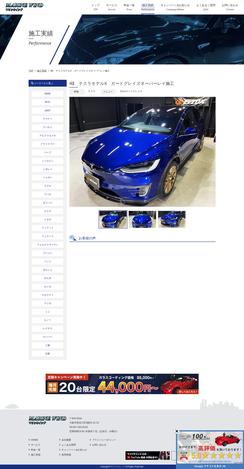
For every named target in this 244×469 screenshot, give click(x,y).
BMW (48, 93)
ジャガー (47, 177)
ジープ (47, 152)
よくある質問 (69, 444)
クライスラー (47, 144)
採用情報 (66, 454)
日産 (47, 353)
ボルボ (47, 278)
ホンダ (47, 286)
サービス (35, 444)
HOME (34, 439)
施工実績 (42, 70)
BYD (47, 102)
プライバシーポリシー (104, 439)
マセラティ (48, 295)
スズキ (47, 185)
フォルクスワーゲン (47, 244)
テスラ (47, 211)
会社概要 (66, 439)
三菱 (47, 345)
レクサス (47, 328)
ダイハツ (47, 202)
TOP (31, 70)
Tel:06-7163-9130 (78, 427)
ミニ (47, 311)
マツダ (47, 303)
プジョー (47, 253)
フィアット (48, 227)
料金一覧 (35, 449)
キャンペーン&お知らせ (74, 449)
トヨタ (47, 219)
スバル (47, 194)
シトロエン (48, 160)
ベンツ (47, 261)
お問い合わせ (99, 444)
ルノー (47, 320)
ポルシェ (47, 269)
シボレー (47, 169)
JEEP (48, 110)
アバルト (47, 127)
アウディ (47, 118)
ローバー (47, 337)
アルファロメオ (47, 135)
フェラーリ (48, 236)
